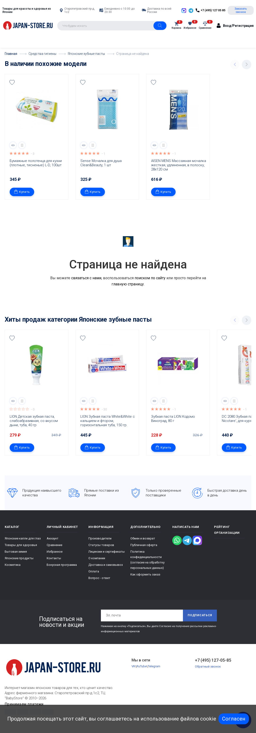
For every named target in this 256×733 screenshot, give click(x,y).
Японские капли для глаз (23, 538)
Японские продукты (19, 558)
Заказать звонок (241, 10)
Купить (22, 192)
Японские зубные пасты (115, 319)
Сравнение (54, 545)
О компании (96, 558)
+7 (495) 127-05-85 (213, 659)
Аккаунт (52, 538)
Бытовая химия (16, 551)
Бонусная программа (62, 564)
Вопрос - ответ (99, 577)
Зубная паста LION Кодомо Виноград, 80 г (173, 418)
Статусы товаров (101, 545)
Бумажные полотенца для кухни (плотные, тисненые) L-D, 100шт (36, 162)
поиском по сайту (150, 277)
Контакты (54, 558)
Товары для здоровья (21, 545)
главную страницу (127, 284)
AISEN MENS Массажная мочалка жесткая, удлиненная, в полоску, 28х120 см (179, 164)
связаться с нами (86, 277)
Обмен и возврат (142, 538)
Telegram (154, 666)
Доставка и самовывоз (105, 564)
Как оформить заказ (145, 574)
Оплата (93, 571)
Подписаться (200, 615)
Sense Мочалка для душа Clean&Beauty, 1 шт (101, 162)
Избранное (54, 551)
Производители (99, 538)
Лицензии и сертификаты (106, 551)
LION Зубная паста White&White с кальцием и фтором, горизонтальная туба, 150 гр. (108, 420)
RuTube (141, 666)
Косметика (13, 564)
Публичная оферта (143, 545)
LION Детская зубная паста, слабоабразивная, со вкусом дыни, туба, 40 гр (34, 420)
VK (133, 666)
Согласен (233, 719)
